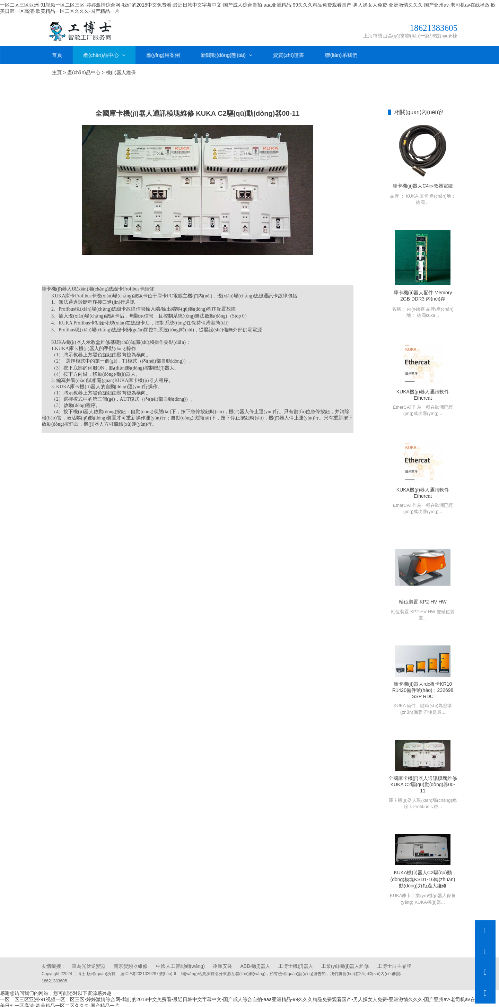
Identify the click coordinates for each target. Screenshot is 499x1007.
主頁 (57, 70)
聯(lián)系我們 (341, 52)
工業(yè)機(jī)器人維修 (345, 964)
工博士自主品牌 (394, 964)
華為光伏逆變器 (89, 964)
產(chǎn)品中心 (104, 52)
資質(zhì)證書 (288, 52)
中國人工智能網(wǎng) (180, 964)
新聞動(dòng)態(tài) (226, 52)
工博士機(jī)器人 (295, 964)
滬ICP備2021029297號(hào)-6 (148, 971)
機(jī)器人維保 (121, 70)
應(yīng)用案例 (163, 52)
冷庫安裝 (222, 964)
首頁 (57, 52)
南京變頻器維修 (131, 964)
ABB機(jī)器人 (255, 964)
